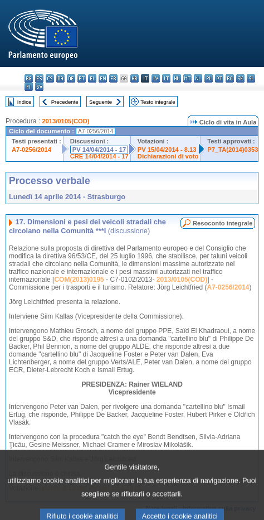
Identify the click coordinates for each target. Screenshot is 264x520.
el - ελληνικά (92, 78)
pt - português (219, 78)
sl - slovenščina (251, 78)
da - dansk (60, 78)
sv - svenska (39, 87)
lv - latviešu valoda (155, 78)
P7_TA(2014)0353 (232, 149)
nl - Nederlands (198, 78)
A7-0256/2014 (31, 149)
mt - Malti (187, 78)
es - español (39, 78)
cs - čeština (50, 78)
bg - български (29, 78)
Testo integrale (157, 102)
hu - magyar (177, 78)
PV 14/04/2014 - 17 (99, 149)
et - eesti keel (81, 78)
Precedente (65, 102)
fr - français (113, 78)
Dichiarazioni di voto (168, 156)
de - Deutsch (71, 78)
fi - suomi (29, 87)
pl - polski (208, 78)
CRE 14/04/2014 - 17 (99, 156)
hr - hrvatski (134, 78)
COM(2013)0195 (79, 279)
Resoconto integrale (223, 223)
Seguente (100, 102)
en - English (103, 78)
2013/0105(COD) (65, 121)
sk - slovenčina (240, 78)
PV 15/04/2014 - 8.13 (167, 149)
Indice (24, 102)
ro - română (230, 78)
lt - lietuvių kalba (166, 78)
